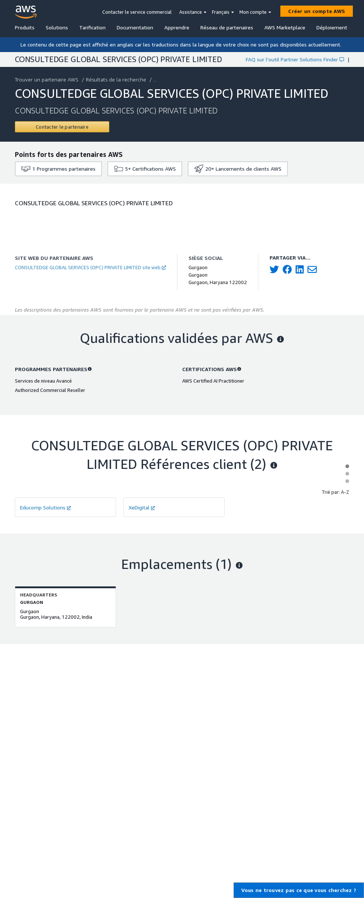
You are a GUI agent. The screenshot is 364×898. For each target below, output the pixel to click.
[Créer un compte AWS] (316, 11)
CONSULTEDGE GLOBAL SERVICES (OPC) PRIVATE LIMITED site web (90, 267)
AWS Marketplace (284, 27)
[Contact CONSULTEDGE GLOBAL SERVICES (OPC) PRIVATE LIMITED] (62, 126)
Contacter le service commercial (137, 12)
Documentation (135, 27)
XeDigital (142, 507)
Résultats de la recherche (117, 79)
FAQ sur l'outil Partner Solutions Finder (295, 59)
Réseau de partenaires (226, 27)
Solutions (57, 27)
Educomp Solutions (45, 507)
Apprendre (176, 27)
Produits (25, 27)
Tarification (92, 27)
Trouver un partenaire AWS (47, 79)
